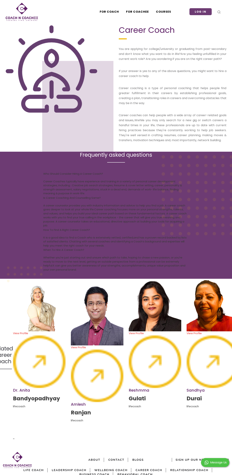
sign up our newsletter (202, 460)
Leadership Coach (69, 470)
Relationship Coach (189, 470)
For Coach (109, 12)
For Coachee (137, 12)
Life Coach (34, 470)
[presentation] (13, 439)
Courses (163, 12)
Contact (116, 460)
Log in (200, 12)
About (94, 460)
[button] (215, 462)
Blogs (138, 460)
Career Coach (148, 470)
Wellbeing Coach (110, 470)
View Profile (39, 359)
